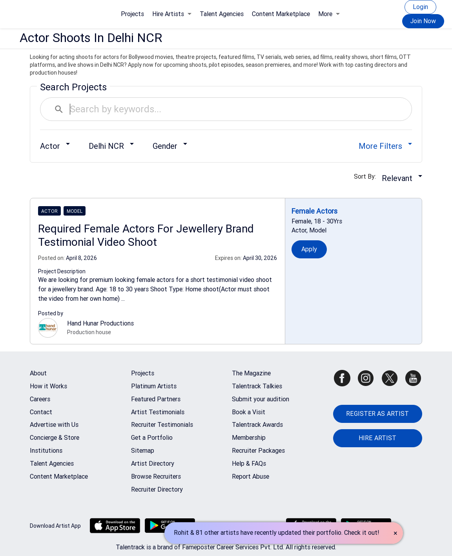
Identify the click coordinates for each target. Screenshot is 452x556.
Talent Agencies (222, 14)
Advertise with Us (54, 424)
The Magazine (251, 373)
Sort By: (367, 176)
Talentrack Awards (257, 424)
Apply (309, 249)
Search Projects (73, 87)
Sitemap (142, 450)
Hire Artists (171, 14)
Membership (249, 437)
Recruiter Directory (157, 489)
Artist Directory (152, 463)
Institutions (46, 450)
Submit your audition (260, 399)
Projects (132, 14)
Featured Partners (155, 399)
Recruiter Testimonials (162, 424)
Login (420, 7)
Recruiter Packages (258, 450)
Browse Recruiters (156, 476)
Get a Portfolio (152, 437)
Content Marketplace (281, 14)
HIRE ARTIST (377, 438)
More (329, 14)
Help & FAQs (249, 463)
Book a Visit (248, 412)
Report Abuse (250, 476)
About (38, 373)
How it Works (48, 386)
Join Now (423, 21)
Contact (41, 412)
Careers (40, 399)
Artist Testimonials (157, 412)
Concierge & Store (54, 437)
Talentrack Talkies (257, 386)
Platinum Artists (154, 386)
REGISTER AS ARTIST (377, 413)
